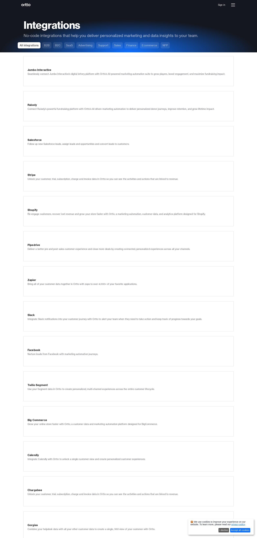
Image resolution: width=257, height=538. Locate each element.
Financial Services (54, 492)
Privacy (178, 525)
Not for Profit (52, 501)
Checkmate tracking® (98, 476)
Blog (130, 479)
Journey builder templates (184, 461)
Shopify (174, 487)
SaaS (47, 487)
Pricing (48, 470)
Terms (168, 525)
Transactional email (97, 481)
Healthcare (51, 496)
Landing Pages (94, 503)
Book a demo (52, 475)
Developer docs (136, 470)
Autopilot (49, 525)
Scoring (91, 471)
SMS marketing (95, 444)
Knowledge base (95, 458)
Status (132, 488)
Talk (47, 449)
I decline (223, 530)
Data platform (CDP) (56, 439)
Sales (173, 449)
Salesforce (176, 483)
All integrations (178, 492)
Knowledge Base (137, 466)
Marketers (175, 439)
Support (174, 444)
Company (133, 439)
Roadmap (133, 493)
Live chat (91, 453)
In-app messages (96, 462)
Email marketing (95, 439)
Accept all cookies (240, 530)
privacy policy (238, 524)
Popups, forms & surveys (100, 467)
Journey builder (53, 444)
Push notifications (96, 449)
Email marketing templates (184, 466)
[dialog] (221, 527)
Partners (133, 449)
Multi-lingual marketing (99, 485)
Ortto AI (49, 458)
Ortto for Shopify (96, 499)
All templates (177, 470)
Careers (132, 444)
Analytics (49, 453)
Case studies (135, 475)
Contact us (134, 453)
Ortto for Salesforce (97, 494)
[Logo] (30, 5)
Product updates (137, 484)
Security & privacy (96, 490)
